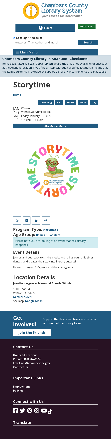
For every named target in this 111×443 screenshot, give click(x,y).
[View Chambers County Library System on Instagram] (37, 411)
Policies (18, 390)
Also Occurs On (55, 126)
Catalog (21, 38)
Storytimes (50, 230)
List (59, 102)
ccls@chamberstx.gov (35, 363)
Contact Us (20, 367)
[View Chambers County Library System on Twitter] (23, 411)
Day (94, 102)
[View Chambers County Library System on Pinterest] (30, 411)
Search (88, 42)
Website (36, 38)
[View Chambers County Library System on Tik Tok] (50, 411)
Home (17, 95)
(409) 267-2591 (22, 297)
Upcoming (46, 102)
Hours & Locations (25, 355)
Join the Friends (32, 332)
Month (71, 102)
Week (83, 102)
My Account (87, 26)
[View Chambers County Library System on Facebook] (15, 411)
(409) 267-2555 (31, 359)
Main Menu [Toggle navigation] (27, 52)
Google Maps (33, 301)
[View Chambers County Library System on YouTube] (44, 411)
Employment (21, 386)
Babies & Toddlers (48, 235)
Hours (50, 28)
